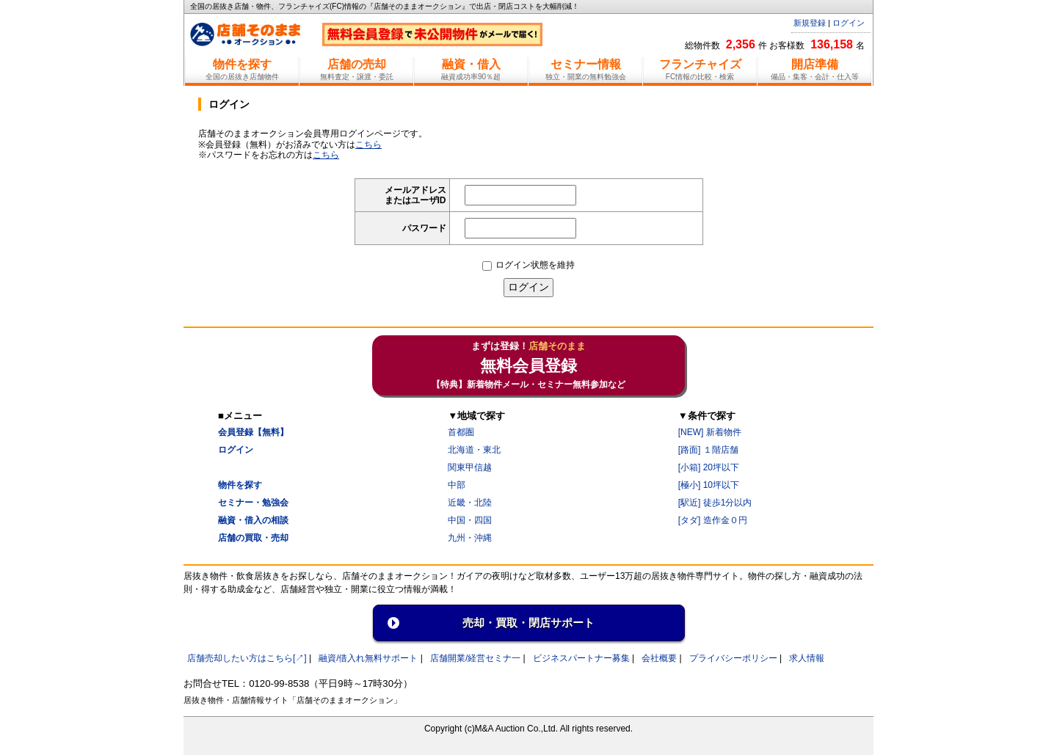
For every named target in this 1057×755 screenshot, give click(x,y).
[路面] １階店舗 (708, 450)
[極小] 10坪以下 (708, 485)
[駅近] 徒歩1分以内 (715, 502)
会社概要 (659, 658)
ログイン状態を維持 (528, 265)
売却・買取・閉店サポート (528, 622)
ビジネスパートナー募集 (581, 658)
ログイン (848, 22)
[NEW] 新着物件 (709, 432)
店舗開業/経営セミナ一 (475, 658)
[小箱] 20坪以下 (708, 467)
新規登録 (809, 22)
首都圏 (461, 432)
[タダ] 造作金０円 (712, 520)
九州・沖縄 (470, 538)
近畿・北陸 (470, 502)
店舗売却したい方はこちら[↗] (247, 658)
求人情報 (806, 658)
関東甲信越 (470, 467)
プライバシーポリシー (733, 658)
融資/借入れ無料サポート (368, 658)
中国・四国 (470, 520)
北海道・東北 (474, 450)
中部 (456, 485)
